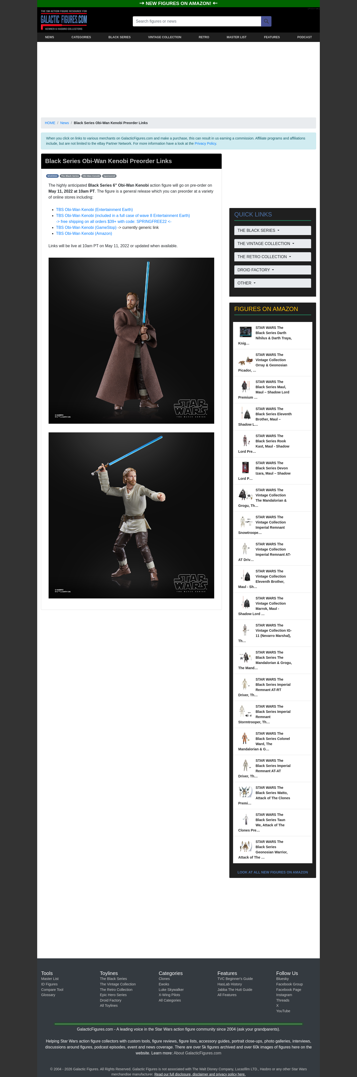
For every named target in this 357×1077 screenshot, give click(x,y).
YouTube (283, 1011)
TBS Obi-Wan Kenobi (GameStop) (86, 227)
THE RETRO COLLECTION (263, 257)
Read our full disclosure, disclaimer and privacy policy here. (200, 1074)
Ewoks (164, 984)
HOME (50, 123)
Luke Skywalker (171, 990)
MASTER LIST (236, 37)
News (64, 123)
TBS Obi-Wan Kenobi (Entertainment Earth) (94, 210)
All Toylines (109, 1006)
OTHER (245, 283)
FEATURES (272, 37)
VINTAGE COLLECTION (164, 37)
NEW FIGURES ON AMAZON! (179, 3)
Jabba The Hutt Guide (234, 990)
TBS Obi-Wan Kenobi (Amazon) (84, 233)
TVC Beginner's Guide (235, 979)
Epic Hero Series (113, 995)
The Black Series (113, 979)
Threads (282, 1000)
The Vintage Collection (118, 984)
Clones (164, 979)
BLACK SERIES (120, 37)
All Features (227, 995)
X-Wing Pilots (169, 995)
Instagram (284, 995)
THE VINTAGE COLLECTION (264, 244)
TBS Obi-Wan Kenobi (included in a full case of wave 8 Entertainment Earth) (123, 215)
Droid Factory (110, 1000)
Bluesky (282, 979)
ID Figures (49, 984)
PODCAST (304, 37)
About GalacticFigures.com (197, 1053)
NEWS (49, 37)
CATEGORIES (81, 37)
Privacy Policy (205, 143)
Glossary (48, 995)
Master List (50, 979)
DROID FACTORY (254, 270)
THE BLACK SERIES (257, 230)
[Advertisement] (178, 78)
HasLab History (229, 984)
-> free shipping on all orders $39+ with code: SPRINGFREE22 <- (114, 221)
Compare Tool (52, 990)
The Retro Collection (116, 990)
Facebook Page (288, 990)
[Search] (266, 21)
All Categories (170, 1000)
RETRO (204, 37)
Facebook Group (289, 984)
